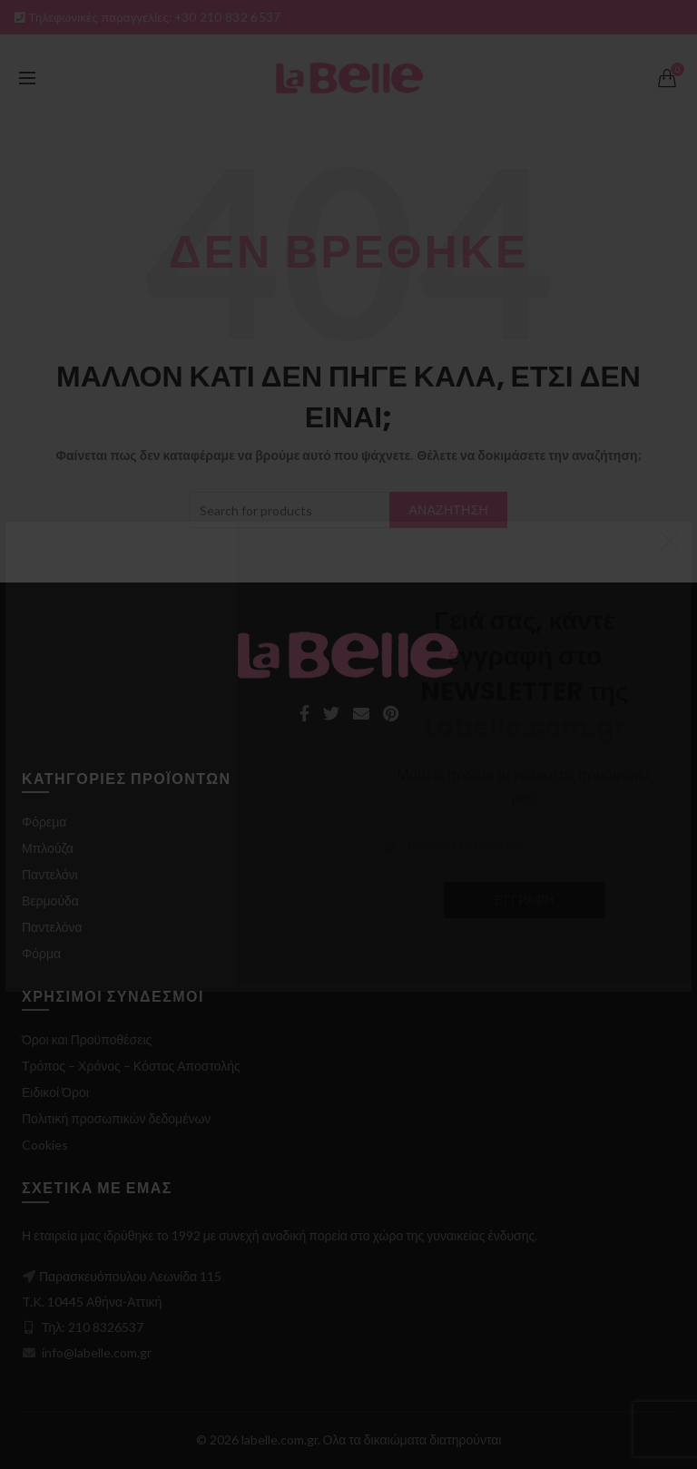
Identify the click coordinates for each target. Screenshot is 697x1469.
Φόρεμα (44, 821)
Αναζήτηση (448, 509)
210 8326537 (105, 1327)
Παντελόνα (52, 927)
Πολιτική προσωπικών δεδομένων (116, 1118)
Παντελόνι (50, 874)
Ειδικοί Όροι (55, 1092)
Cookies (45, 1144)
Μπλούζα (48, 848)
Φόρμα (41, 953)
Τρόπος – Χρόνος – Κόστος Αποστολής (131, 1065)
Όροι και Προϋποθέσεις (87, 1039)
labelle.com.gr (279, 1439)
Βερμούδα (50, 900)
